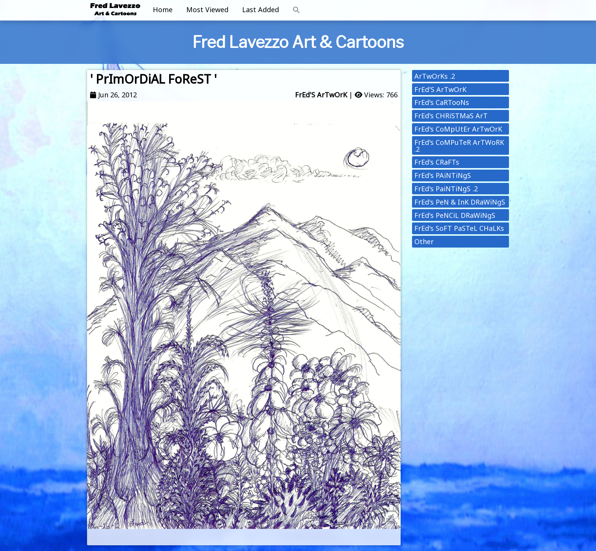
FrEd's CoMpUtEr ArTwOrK (458, 128)
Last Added (260, 9)
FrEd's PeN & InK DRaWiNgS (459, 201)
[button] (296, 10)
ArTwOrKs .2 (434, 76)
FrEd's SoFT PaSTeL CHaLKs (459, 228)
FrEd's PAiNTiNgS (442, 175)
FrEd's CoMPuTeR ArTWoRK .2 (459, 146)
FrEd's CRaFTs (436, 162)
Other (424, 241)
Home (163, 9)
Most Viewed (207, 9)
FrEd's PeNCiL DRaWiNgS (454, 215)
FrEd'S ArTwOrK (321, 94)
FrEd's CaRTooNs (441, 102)
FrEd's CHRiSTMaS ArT (451, 115)
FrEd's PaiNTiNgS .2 (446, 188)
